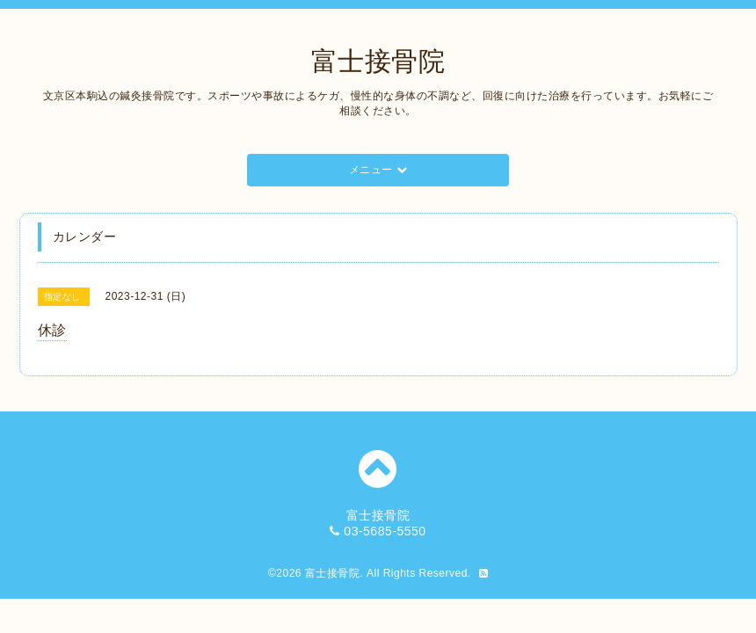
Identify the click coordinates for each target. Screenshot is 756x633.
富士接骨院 (378, 61)
